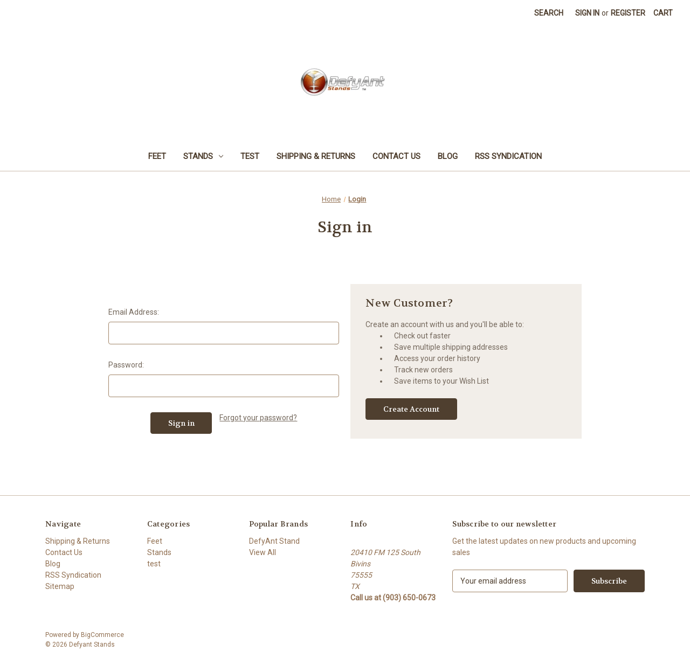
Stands (203, 156)
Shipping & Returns (316, 156)
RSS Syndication (508, 156)
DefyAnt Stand (274, 541)
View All (262, 552)
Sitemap (59, 586)
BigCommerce (102, 635)
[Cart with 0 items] (663, 13)
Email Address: (133, 312)
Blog (448, 156)
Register (628, 13)
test (249, 156)
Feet (157, 156)
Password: (126, 365)
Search (548, 13)
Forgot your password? (258, 417)
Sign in (587, 13)
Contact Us (396, 156)
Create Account (411, 409)
